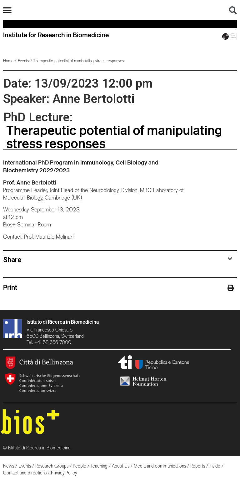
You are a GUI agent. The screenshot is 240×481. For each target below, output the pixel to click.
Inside (214, 466)
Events (23, 60)
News (8, 466)
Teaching (99, 466)
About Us (120, 466)
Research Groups (51, 466)
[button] (7, 10)
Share (12, 260)
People (79, 466)
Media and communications (160, 466)
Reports (197, 466)
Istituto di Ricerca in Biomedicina (63, 322)
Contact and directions (25, 473)
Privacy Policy (64, 473)
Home (8, 60)
